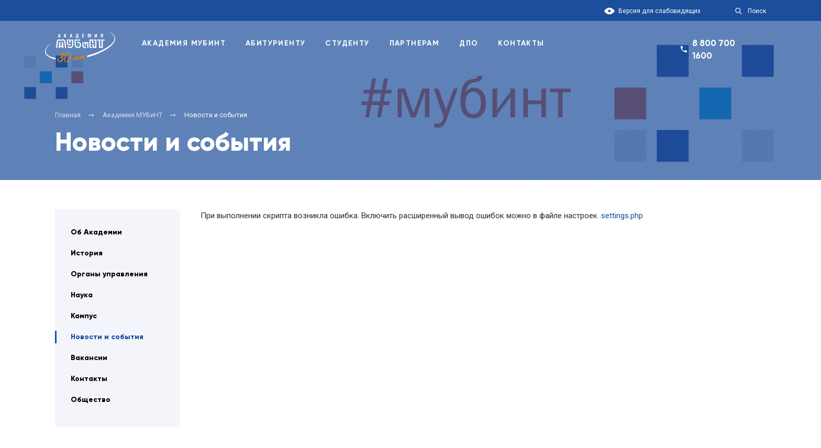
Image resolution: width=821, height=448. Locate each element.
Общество (90, 399)
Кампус (84, 315)
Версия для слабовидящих (659, 11)
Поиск (757, 11)
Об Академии (96, 232)
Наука (82, 294)
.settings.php (621, 215)
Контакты (521, 43)
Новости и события (107, 336)
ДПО (468, 43)
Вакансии (89, 357)
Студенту (347, 43)
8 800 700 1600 (713, 49)
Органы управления (109, 274)
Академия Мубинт (184, 43)
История (87, 253)
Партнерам (415, 43)
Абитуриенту (275, 43)
